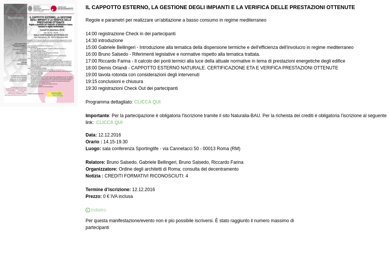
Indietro (98, 210)
